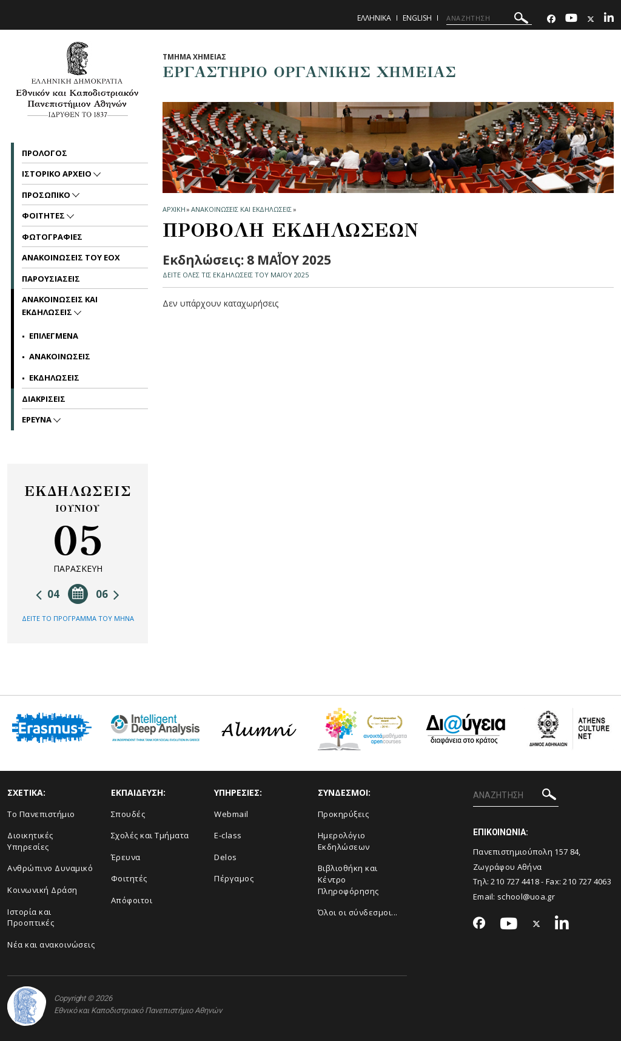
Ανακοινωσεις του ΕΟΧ (71, 257)
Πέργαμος (233, 878)
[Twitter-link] (590, 19)
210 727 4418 (515, 881)
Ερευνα (37, 419)
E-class (228, 835)
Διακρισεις (43, 398)
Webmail (231, 814)
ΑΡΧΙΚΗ (174, 209)
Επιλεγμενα (53, 335)
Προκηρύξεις (343, 814)
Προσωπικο (47, 194)
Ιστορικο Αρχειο (57, 173)
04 (47, 594)
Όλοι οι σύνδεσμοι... (358, 912)
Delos (225, 857)
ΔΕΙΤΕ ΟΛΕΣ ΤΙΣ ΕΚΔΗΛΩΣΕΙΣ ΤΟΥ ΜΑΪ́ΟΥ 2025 (236, 274)
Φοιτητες (44, 215)
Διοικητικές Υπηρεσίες (30, 841)
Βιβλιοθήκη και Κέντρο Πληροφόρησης (348, 879)
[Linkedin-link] (609, 19)
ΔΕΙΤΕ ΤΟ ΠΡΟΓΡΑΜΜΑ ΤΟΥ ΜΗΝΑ (78, 618)
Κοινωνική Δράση (42, 889)
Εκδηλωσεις (54, 377)
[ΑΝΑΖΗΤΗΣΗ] (489, 18)
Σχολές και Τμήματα (150, 835)
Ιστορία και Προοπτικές (30, 917)
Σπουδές (128, 814)
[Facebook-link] (551, 19)
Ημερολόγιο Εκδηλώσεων (344, 841)
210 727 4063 (587, 881)
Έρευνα (126, 857)
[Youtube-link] (571, 19)
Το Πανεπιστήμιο (41, 814)
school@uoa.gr (526, 896)
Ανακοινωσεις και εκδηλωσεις (241, 209)
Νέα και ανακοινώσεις (51, 944)
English (417, 18)
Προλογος (44, 153)
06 (107, 594)
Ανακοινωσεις (59, 356)
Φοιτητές (129, 878)
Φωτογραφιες (52, 236)
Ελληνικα (374, 18)
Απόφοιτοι (132, 900)
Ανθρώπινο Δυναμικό (50, 868)
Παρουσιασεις (51, 278)
